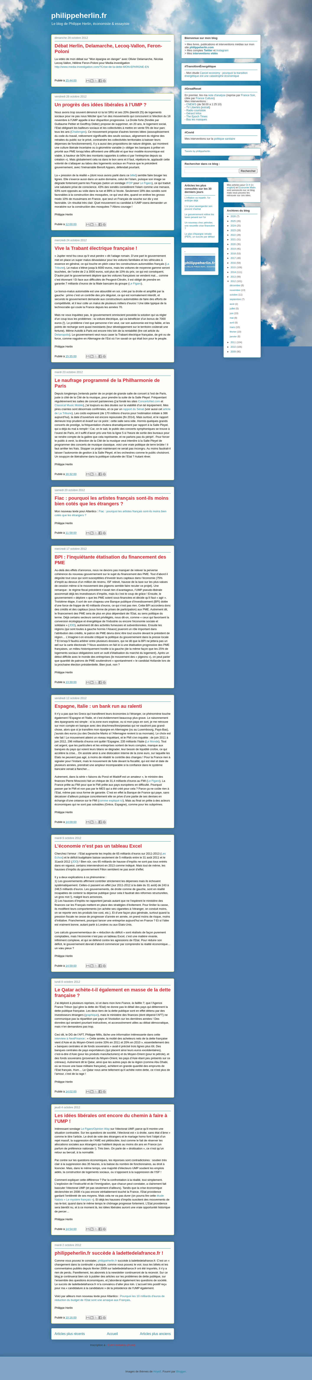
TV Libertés (193, 107)
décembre (235, 285)
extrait (205, 107)
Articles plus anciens (155, 1334)
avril (232, 322)
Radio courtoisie (196, 110)
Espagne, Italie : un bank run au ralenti (98, 706)
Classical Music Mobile (69, 405)
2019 (234, 248)
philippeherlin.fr (79, 15)
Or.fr (248, 185)
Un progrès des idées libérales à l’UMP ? (100, 104)
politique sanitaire (224, 138)
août (232, 304)
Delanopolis (62, 334)
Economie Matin (247, 187)
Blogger (181, 1371)
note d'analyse (217, 95)
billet (133, 175)
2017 (234, 258)
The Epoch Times (196, 116)
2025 (234, 221)
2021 (234, 239)
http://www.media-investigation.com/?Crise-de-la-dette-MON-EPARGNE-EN (102, 66)
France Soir (248, 95)
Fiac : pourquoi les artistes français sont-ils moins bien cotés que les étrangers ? (112, 500)
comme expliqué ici (111, 800)
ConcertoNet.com (149, 401)
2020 (234, 244)
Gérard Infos (194, 113)
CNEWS (191, 104)
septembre (236, 299)
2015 (234, 267)
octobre (234, 294)
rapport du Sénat (133, 409)
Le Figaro (146, 183)
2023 (234, 230)
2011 (234, 342)
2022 (234, 235)
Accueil (112, 1334)
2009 (234, 351)
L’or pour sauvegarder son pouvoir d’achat (198, 207)
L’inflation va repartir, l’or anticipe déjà (197, 199)
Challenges (78, 131)
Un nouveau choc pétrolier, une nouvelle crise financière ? (200, 225)
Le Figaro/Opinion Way (95, 1128)
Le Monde (152, 741)
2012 (234, 281)
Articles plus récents (70, 1334)
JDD (72, 625)
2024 (234, 225)
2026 (234, 216)
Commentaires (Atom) (121, 1345)
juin (232, 313)
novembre (235, 290)
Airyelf (157, 1371)
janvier (233, 336)
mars (233, 327)
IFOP (129, 183)
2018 (234, 253)
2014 (234, 272)
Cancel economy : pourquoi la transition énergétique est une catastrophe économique (216, 74)
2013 (234, 276)
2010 (234, 347)
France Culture (205, 98)
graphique (91, 1014)
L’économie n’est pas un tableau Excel (98, 846)
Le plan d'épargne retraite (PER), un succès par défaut (199, 235)
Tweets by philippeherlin (197, 151)
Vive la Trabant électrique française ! (96, 248)
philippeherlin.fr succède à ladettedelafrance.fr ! (109, 1253)
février (233, 331)
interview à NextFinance (70, 1038)
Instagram (222, 50)
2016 (234, 263)
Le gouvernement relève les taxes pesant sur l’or (199, 215)
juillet (233, 308)
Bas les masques (196, 119)
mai (232, 318)
